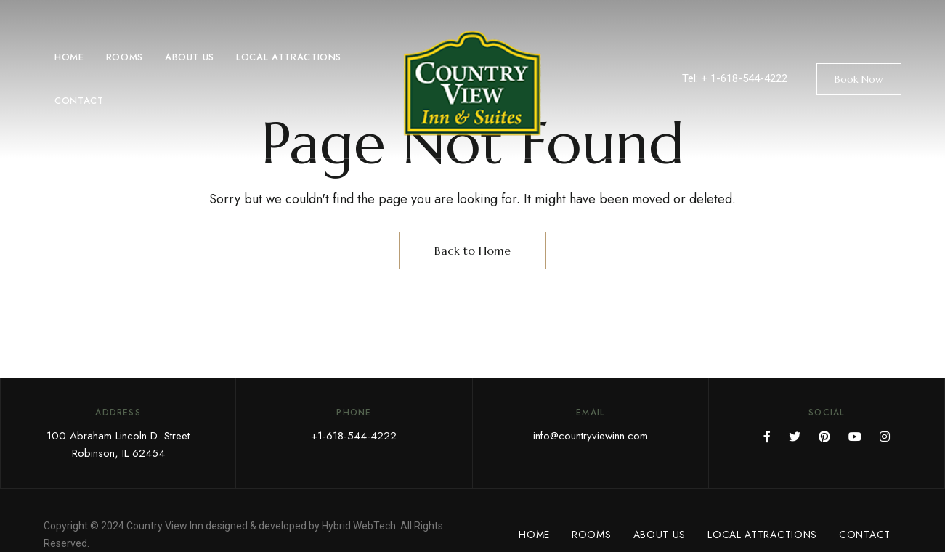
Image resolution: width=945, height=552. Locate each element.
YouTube (854, 436)
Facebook (767, 436)
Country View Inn (164, 526)
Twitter (794, 436)
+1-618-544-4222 (354, 436)
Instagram (885, 436)
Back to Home (472, 250)
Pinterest (824, 436)
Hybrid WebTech (359, 526)
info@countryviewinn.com (590, 436)
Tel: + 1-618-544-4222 (734, 78)
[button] (858, 79)
